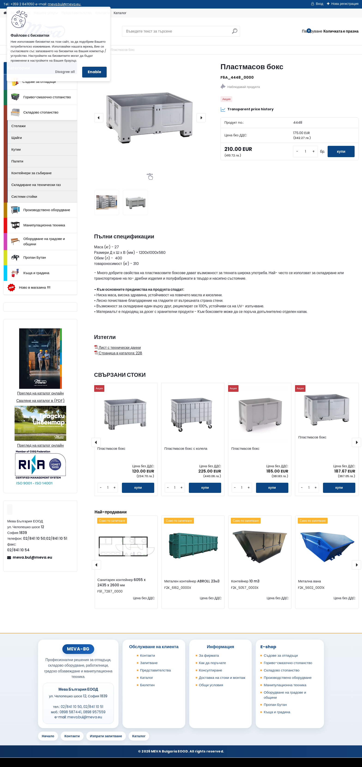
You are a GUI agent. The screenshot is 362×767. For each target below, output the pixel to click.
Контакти (147, 655)
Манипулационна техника (38, 225)
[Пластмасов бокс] (150, 117)
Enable (94, 72)
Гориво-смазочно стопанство (41, 97)
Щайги (16, 137)
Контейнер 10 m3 (245, 581)
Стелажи (18, 125)
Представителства (155, 670)
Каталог (120, 12)
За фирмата (209, 655)
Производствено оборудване (40, 210)
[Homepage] (5, 13)
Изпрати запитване (106, 736)
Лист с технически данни (117, 347)
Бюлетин (147, 685)
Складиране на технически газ (36, 184)
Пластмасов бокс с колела (185, 448)
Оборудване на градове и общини (38, 241)
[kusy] (305, 151)
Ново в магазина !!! (28, 287)
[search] (234, 32)
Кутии (16, 149)
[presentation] (98, 117)
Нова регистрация (345, 3)
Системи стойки (24, 196)
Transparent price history (247, 109)
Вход (319, 3)
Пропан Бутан (28, 257)
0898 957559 (94, 712)
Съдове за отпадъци (33, 81)
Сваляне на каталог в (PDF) (40, 400)
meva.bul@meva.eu (64, 4)
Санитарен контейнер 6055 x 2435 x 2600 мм (121, 582)
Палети (17, 161)
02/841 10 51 (93, 706)
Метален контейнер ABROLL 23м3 (192, 581)
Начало (48, 736)
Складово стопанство (34, 112)
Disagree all (65, 72)
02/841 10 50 (71, 706)
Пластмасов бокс (111, 448)
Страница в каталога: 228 (118, 353)
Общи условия (211, 685)
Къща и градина (30, 273)
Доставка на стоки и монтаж (222, 677)
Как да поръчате (212, 662)
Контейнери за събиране (31, 173)
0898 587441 (70, 712)
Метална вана (309, 581)
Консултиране (210, 670)
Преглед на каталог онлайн (40, 393)
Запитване (149, 662)
